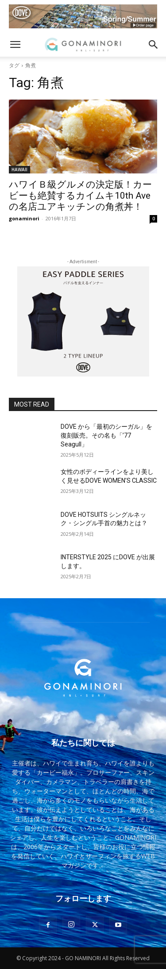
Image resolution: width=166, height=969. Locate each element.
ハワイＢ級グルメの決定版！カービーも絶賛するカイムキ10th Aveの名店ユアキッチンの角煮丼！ (80, 195)
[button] (15, 45)
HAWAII (19, 169)
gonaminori (24, 218)
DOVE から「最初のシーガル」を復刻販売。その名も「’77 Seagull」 (106, 435)
